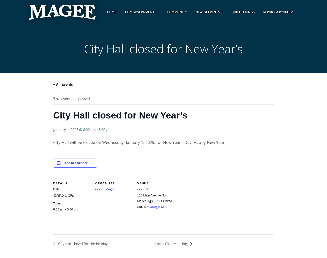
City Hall (143, 190)
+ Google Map (157, 208)
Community (177, 12)
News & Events (210, 12)
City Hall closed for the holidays (83, 244)
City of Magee (105, 190)
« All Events (63, 85)
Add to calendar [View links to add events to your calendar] (76, 164)
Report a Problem (279, 12)
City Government (142, 12)
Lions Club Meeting (171, 244)
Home (112, 12)
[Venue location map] (202, 205)
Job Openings (244, 12)
